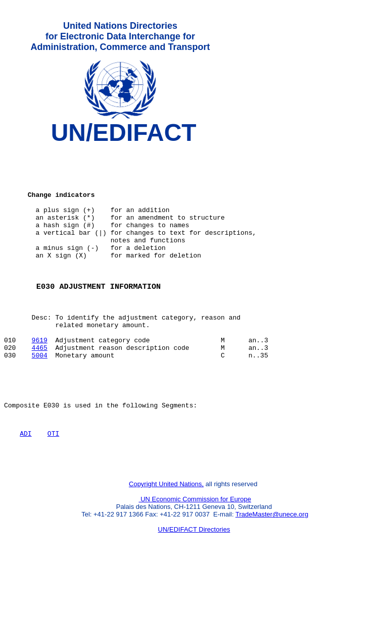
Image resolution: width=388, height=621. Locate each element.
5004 (39, 395)
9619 (39, 377)
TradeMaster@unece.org (271, 568)
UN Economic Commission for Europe (195, 553)
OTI (53, 482)
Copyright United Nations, (166, 538)
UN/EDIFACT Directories (194, 583)
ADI (25, 482)
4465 (39, 386)
